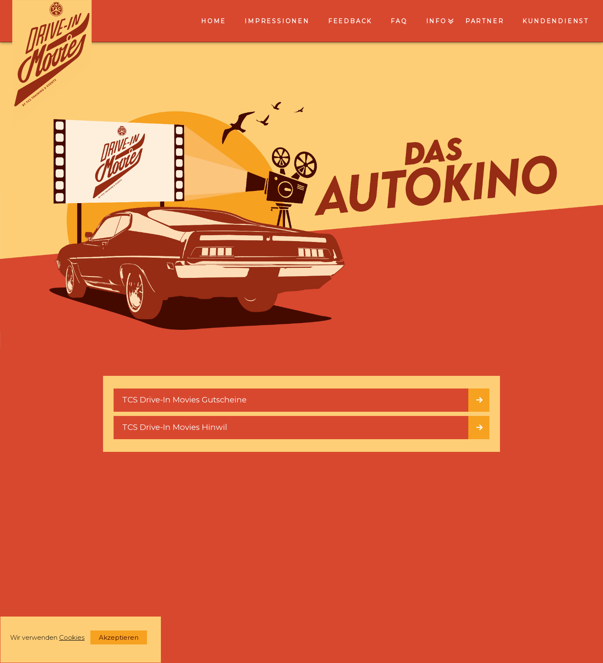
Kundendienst (555, 21)
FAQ (399, 21)
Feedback (350, 21)
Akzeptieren (119, 637)
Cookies (71, 637)
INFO (440, 21)
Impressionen (277, 21)
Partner (484, 21)
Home (213, 21)
